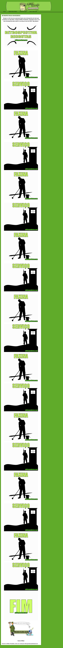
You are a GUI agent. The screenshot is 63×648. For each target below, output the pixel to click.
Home (4, 11)
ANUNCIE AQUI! (23, 11)
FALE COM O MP (33, 11)
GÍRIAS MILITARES (13, 11)
